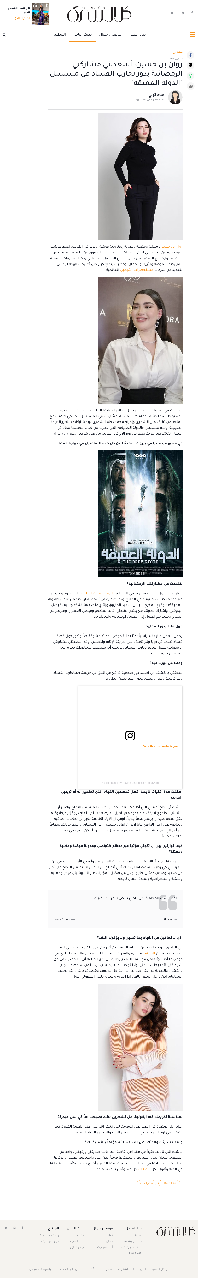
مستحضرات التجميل (136, 270)
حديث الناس (82, 35)
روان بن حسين (171, 247)
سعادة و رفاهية (131, 1247)
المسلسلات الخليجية (96, 594)
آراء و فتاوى (77, 1247)
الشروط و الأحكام (71, 1269)
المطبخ (60, 35)
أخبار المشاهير (169, 1183)
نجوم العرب (146, 1183)
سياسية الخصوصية (42, 1269)
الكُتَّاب (92, 1269)
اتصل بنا (107, 1269)
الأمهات (144, 1170)
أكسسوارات (105, 1247)
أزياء (110, 1236)
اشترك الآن (21, 18)
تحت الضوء (77, 1241)
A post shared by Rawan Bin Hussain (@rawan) (130, 782)
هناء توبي (156, 96)
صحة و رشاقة (133, 1241)
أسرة (138, 1236)
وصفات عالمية (49, 1236)
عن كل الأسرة (161, 1269)
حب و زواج (135, 1253)
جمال (109, 1241)
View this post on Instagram (161, 746)
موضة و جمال (110, 35)
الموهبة (149, 954)
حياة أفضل (137, 35)
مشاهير (80, 1236)
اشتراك (123, 1269)
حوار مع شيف (50, 1241)
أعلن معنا (139, 1269)
